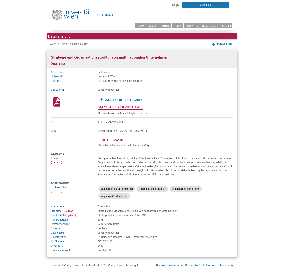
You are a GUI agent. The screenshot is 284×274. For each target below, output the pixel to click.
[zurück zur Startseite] (141, 25)
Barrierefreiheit (194, 265)
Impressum (175, 265)
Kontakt (161, 265)
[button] (175, 5)
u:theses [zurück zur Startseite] (107, 14)
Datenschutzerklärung (220, 265)
